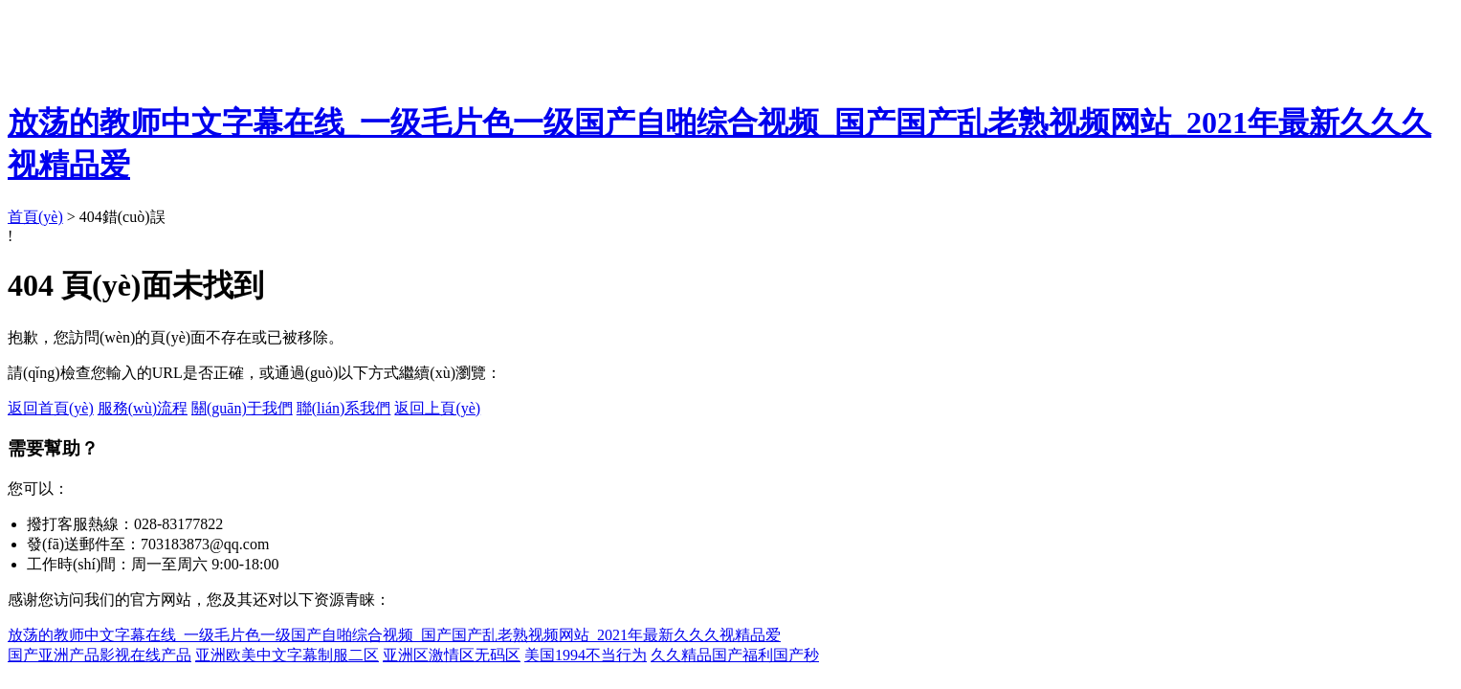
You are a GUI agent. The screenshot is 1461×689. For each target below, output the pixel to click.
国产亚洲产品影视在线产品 (99, 655)
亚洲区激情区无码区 (451, 655)
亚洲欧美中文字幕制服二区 (287, 655)
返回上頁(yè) (437, 408)
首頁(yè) (35, 217)
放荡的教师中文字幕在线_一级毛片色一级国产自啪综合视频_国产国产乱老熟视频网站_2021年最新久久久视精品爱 (394, 635)
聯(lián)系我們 (344, 408)
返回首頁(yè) (51, 408)
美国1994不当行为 (585, 655)
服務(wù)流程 (143, 408)
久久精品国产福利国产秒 (735, 655)
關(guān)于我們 (242, 408)
